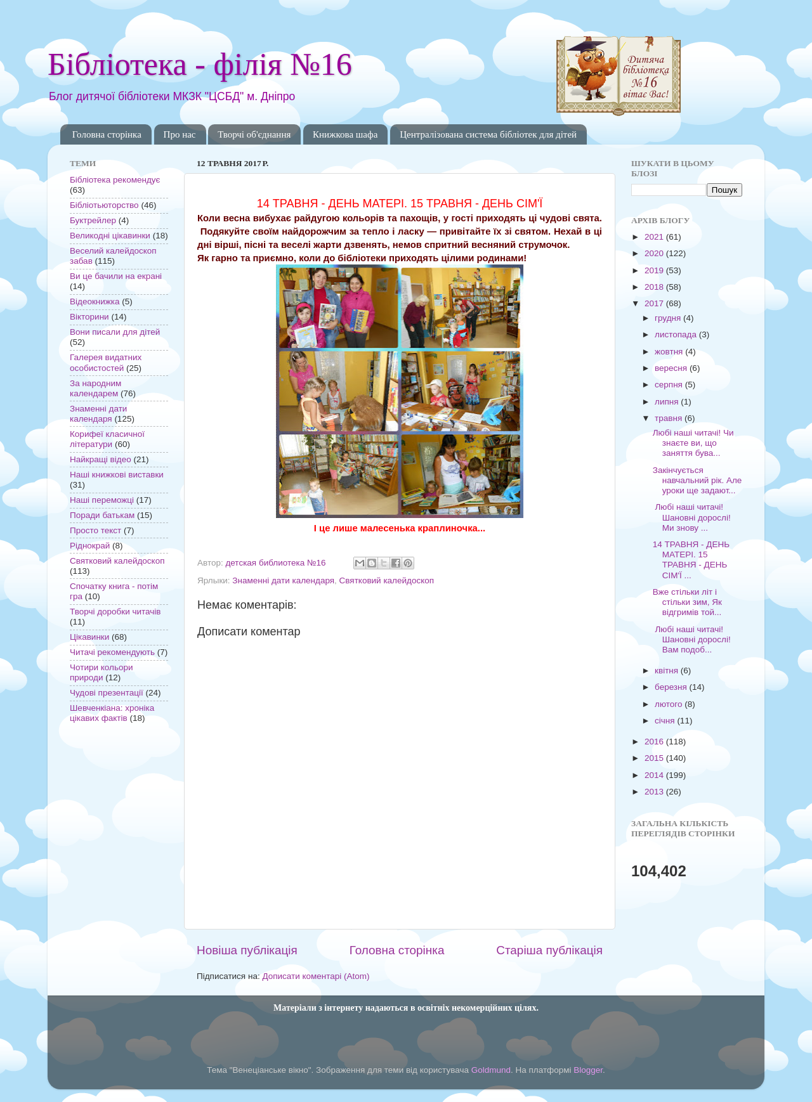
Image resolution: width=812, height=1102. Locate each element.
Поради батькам (102, 515)
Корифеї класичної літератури (107, 439)
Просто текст (95, 530)
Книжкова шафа (345, 134)
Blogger (588, 1070)
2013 (655, 791)
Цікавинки (89, 637)
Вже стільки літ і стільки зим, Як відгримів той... (687, 602)
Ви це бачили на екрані (116, 276)
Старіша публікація (549, 950)
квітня (668, 670)
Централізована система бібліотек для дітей (488, 134)
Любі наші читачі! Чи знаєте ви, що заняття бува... (693, 443)
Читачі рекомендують (112, 652)
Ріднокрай (90, 545)
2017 (655, 303)
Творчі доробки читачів (115, 611)
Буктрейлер (93, 220)
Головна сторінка (106, 134)
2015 (655, 758)
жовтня (670, 351)
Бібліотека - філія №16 (200, 64)
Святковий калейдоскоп (386, 580)
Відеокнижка (95, 301)
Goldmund (491, 1070)
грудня (669, 318)
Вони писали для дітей (115, 332)
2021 (655, 237)
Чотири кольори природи (101, 672)
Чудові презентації (106, 692)
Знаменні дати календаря (283, 580)
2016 (655, 741)
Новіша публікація (247, 950)
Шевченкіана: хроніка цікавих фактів (112, 713)
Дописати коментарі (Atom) (315, 976)
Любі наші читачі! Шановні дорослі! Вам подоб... (692, 639)
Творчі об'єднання (254, 134)
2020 (655, 253)
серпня (670, 384)
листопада (677, 334)
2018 (655, 287)
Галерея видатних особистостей (105, 362)
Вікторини (89, 316)
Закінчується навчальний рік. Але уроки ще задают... (697, 480)
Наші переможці (102, 500)
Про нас (180, 134)
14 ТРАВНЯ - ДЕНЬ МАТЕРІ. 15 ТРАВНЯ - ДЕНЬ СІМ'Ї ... (691, 560)
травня (669, 418)
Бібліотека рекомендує (115, 180)
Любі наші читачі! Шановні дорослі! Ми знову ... (692, 517)
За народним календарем (95, 388)
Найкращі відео (100, 459)
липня (668, 401)
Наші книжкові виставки (117, 474)
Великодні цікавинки (110, 235)
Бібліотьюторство (104, 205)
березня (672, 687)
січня (666, 720)
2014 (655, 775)
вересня (672, 368)
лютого (669, 704)
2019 (655, 270)
